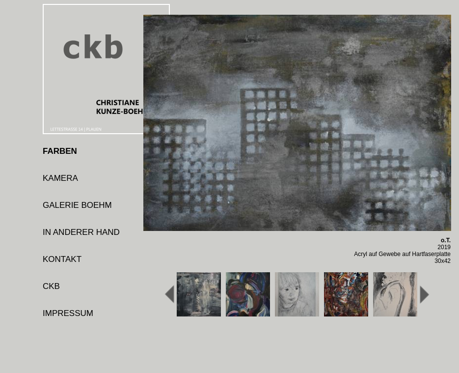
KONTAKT (62, 259)
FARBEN (60, 151)
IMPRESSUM (68, 313)
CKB (51, 286)
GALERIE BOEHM (77, 205)
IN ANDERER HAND (81, 232)
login (51, 340)
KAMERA (60, 178)
